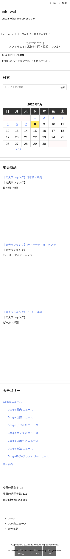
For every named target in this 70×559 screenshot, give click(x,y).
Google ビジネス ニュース (22, 425)
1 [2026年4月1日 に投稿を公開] (35, 118)
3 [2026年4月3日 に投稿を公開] (53, 118)
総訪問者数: (10, 499)
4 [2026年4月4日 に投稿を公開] (62, 118)
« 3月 (19, 149)
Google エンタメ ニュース (22, 432)
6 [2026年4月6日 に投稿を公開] (17, 124)
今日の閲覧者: (11, 487)
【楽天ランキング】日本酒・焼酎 (22, 177)
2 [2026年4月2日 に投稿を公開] (44, 118)
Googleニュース (12, 401)
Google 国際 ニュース (20, 417)
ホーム (6, 34)
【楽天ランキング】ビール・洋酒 (22, 312)
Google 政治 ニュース (20, 448)
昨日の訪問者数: (13, 493)
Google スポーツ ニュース (22, 440)
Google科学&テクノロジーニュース (28, 456)
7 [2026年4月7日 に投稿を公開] (26, 124)
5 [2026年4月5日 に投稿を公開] (7, 124)
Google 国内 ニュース (20, 409)
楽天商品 (8, 464)
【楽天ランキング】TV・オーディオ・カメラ (29, 244)
